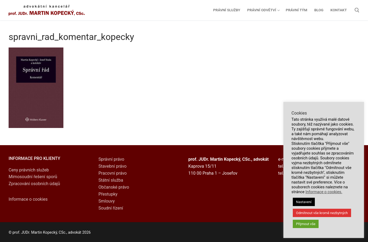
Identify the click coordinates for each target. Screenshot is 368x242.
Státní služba (111, 180)
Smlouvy (107, 201)
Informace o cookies (28, 199)
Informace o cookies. (323, 191)
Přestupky (108, 194)
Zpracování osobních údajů (34, 183)
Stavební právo (113, 166)
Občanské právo (114, 187)
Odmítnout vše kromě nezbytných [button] (322, 213)
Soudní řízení (111, 208)
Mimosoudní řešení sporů (33, 176)
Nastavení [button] (304, 202)
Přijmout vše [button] (305, 224)
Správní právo (111, 159)
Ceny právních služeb (29, 170)
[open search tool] (357, 10)
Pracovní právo (113, 173)
